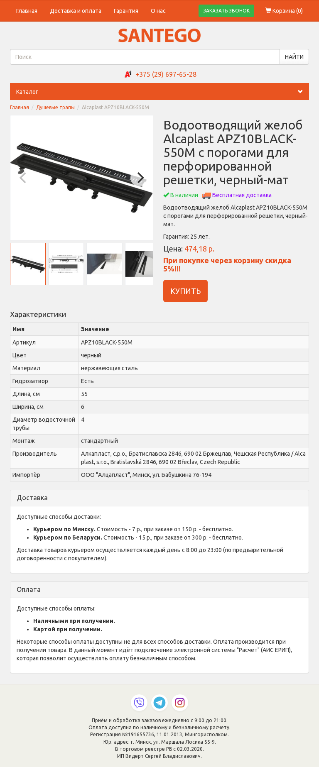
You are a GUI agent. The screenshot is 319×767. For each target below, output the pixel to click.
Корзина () (284, 10)
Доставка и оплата (75, 10)
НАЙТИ (294, 57)
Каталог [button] (162, 91)
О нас (158, 10)
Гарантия (126, 10)
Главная (26, 10)
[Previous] (24, 178)
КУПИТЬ (185, 291)
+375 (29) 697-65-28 (165, 74)
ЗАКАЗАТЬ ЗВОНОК (226, 10)
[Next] (139, 178)
